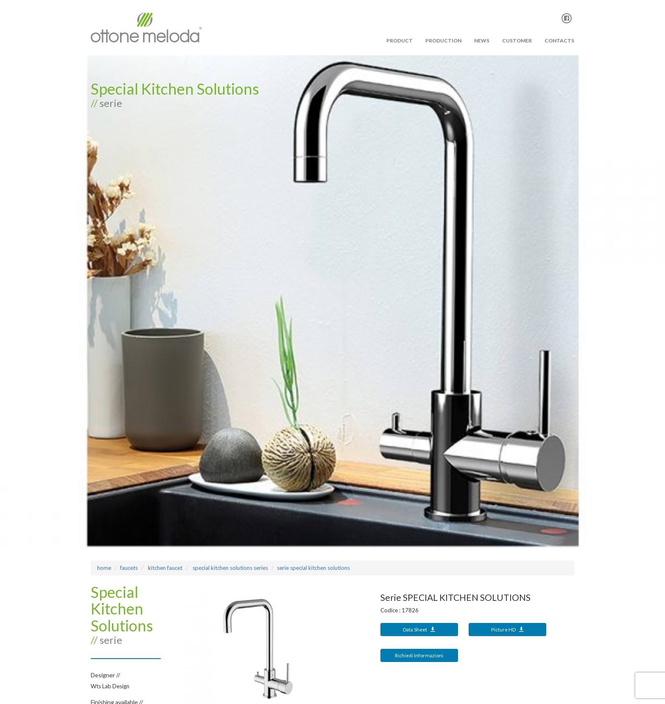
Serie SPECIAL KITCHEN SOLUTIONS (313, 567)
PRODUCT (399, 40)
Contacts (559, 40)
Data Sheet (419, 629)
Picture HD (507, 629)
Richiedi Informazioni (419, 655)
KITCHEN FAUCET (164, 567)
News (481, 40)
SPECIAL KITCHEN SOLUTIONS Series (229, 567)
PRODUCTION (443, 40)
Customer (517, 40)
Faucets (129, 567)
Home (104, 567)
